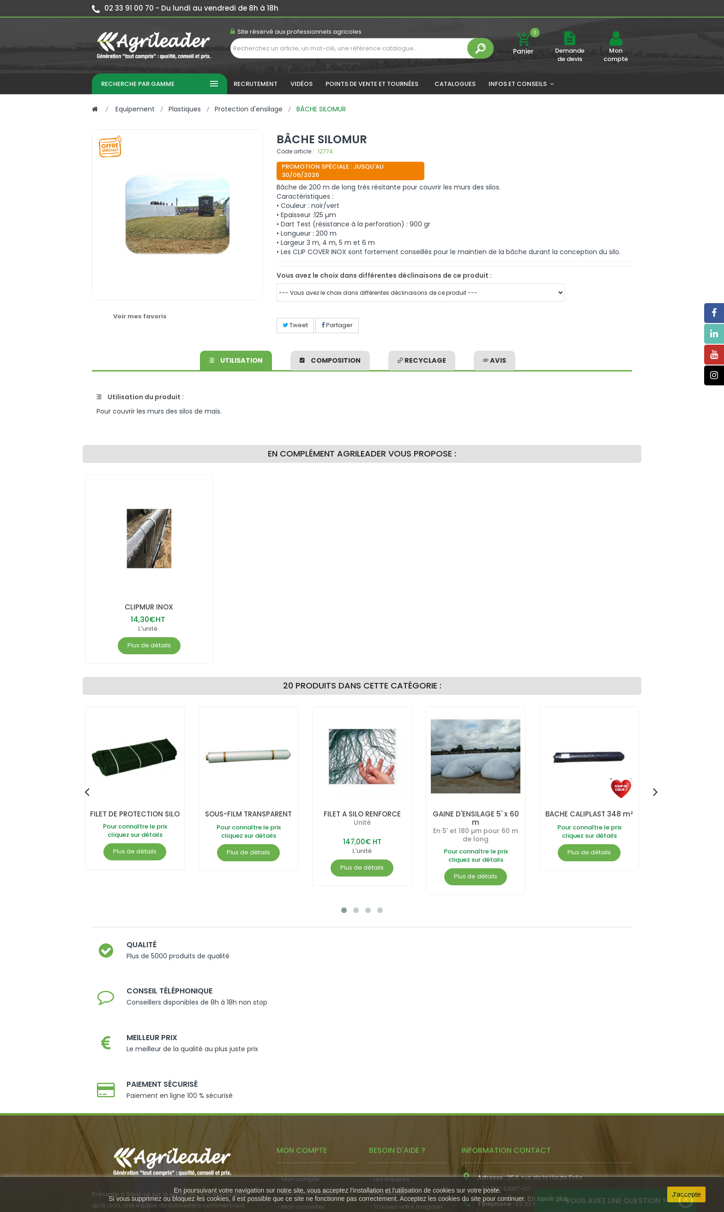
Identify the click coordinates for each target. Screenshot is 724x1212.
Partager (337, 325)
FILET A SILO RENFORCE (362, 814)
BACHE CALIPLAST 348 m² (589, 818)
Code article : (295, 151)
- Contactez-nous (396, 1122)
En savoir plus (547, 1198)
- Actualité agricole (305, 1118)
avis (493, 359)
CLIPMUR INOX (149, 607)
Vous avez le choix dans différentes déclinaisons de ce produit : (384, 275)
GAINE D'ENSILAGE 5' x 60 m (475, 818)
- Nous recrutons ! (303, 1132)
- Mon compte (298, 1053)
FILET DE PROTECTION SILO (135, 818)
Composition (331, 359)
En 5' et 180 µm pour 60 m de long (475, 835)
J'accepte (686, 1194)
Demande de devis (570, 54)
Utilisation (237, 359)
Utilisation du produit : (140, 397)
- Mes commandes (305, 1067)
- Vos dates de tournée (312, 1094)
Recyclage (421, 359)
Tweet (295, 325)
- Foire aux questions (400, 1108)
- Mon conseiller (301, 1081)
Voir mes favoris (140, 316)
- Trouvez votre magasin (406, 1081)
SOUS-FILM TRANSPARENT (248, 818)
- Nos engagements (399, 1094)
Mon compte (615, 55)
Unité (362, 822)
